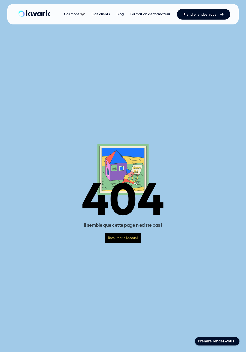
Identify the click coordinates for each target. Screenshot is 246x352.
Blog (120, 14)
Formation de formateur (150, 14)
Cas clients (101, 14)
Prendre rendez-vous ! (217, 341)
